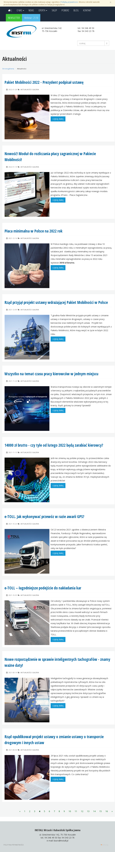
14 (94, 811)
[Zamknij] (110, 2)
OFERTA (42, 10)
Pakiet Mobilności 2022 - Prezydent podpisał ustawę (44, 82)
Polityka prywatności (14, 845)
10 (70, 811)
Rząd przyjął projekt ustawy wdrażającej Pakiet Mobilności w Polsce (56, 302)
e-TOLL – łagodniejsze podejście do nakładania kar (42, 588)
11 (76, 811)
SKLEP (54, 10)
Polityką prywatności (69, 2)
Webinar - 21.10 (31, 18)
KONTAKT (87, 10)
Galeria (35, 89)
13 (88, 811)
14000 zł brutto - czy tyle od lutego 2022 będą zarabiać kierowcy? (53, 445)
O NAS (20, 10)
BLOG (76, 10)
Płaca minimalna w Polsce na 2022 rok (33, 231)
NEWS (31, 10)
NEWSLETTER (14, 18)
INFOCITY (105, 845)
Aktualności (26, 89)
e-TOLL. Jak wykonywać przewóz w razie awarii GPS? (44, 516)
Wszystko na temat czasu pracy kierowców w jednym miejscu (51, 373)
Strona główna (8, 69)
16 (106, 811)
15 (100, 811)
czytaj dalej (58, 118)
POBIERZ (65, 10)
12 (82, 811)
